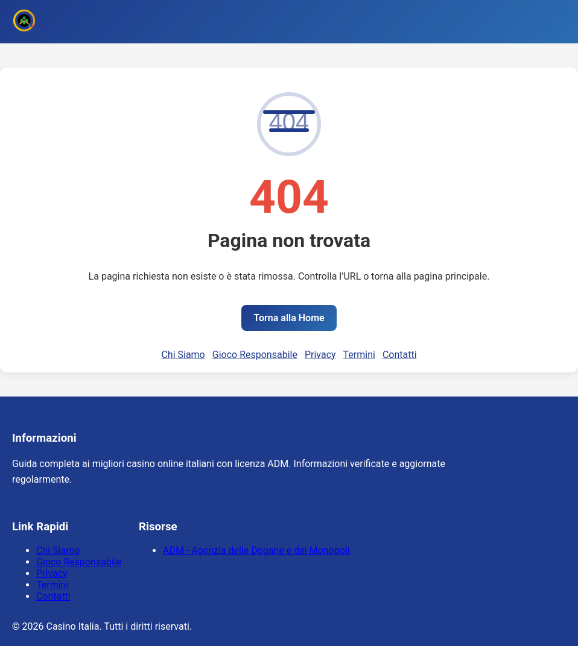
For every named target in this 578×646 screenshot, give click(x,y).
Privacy (320, 354)
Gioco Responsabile (254, 354)
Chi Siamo (183, 354)
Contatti (400, 354)
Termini (359, 354)
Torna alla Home (288, 318)
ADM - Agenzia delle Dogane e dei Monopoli (256, 550)
